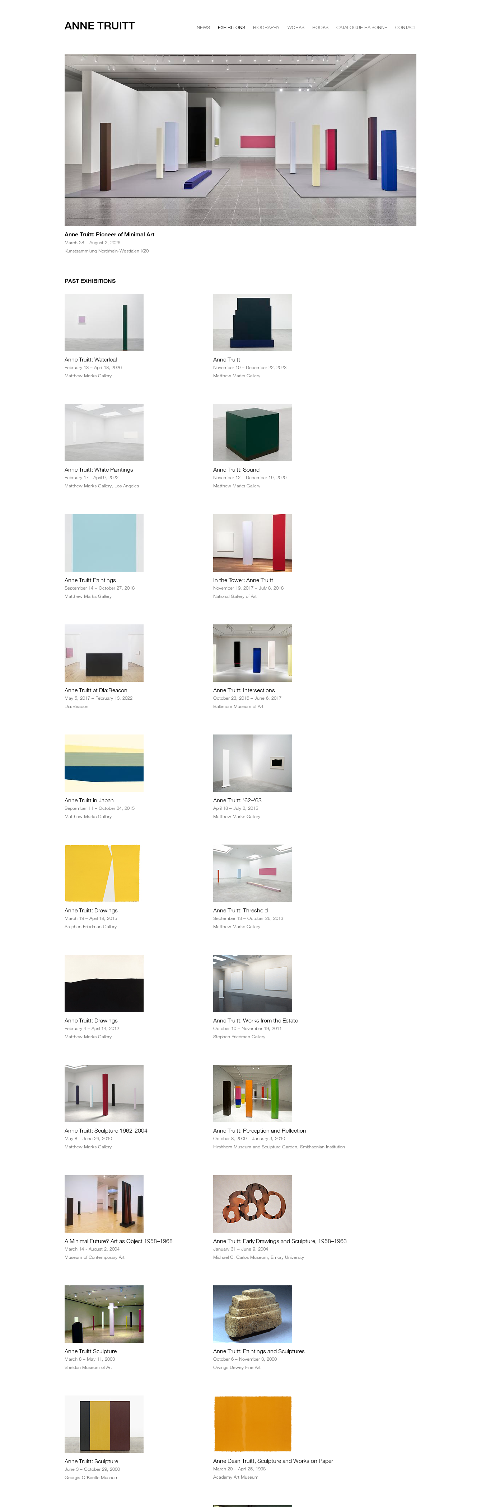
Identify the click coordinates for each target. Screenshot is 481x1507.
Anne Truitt (100, 26)
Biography (266, 27)
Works (296, 27)
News (203, 27)
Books (320, 27)
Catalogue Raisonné (361, 27)
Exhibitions (231, 27)
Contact (405, 27)
